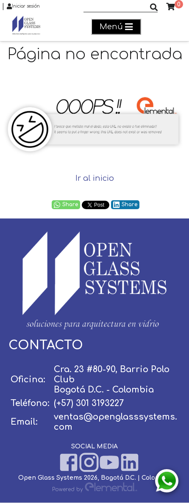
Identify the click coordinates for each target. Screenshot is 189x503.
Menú (116, 26)
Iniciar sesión (23, 6)
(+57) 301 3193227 (89, 403)
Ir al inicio (94, 178)
